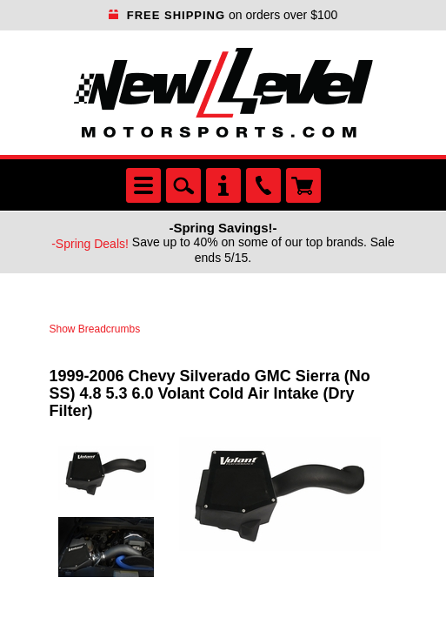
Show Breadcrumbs (95, 329)
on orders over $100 (223, 15)
